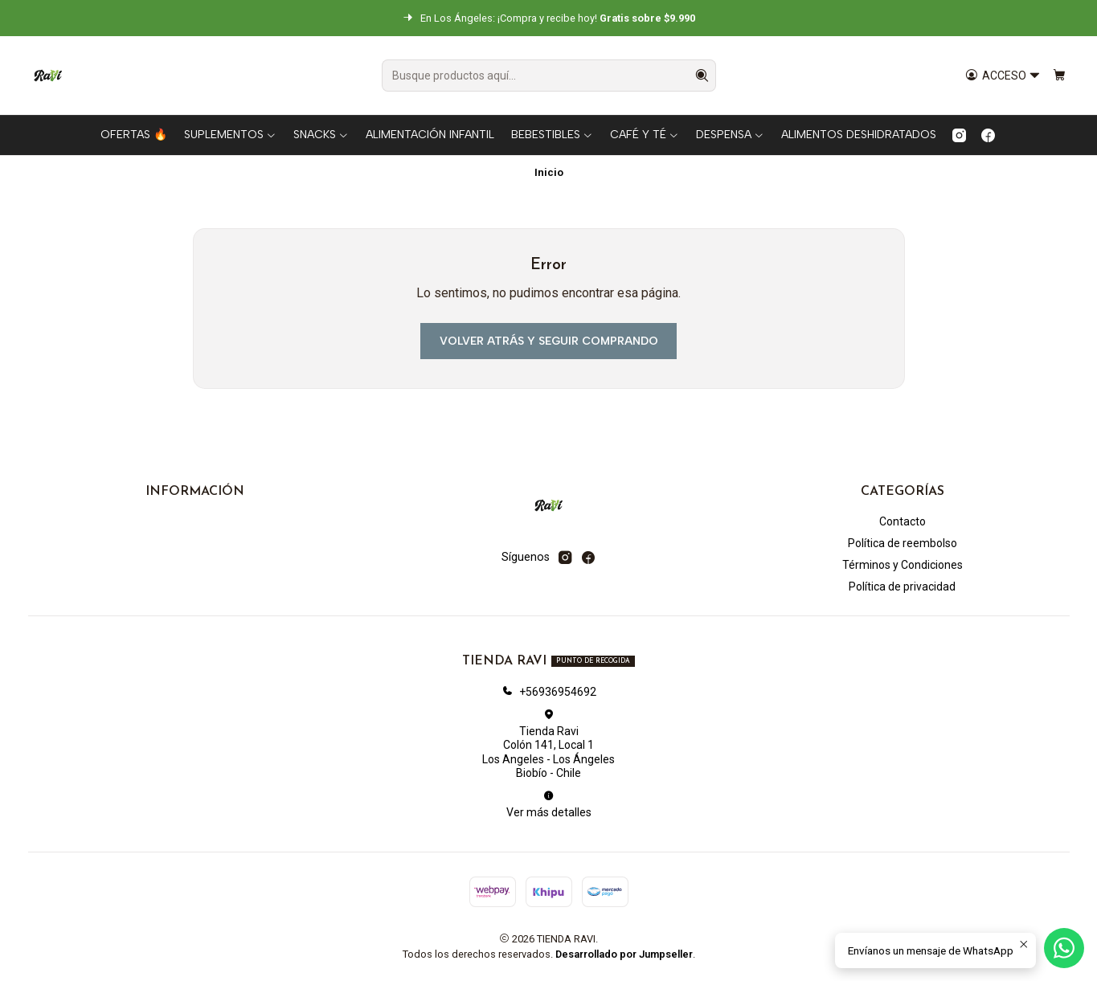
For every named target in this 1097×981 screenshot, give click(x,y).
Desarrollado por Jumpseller (624, 954)
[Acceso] (1003, 76)
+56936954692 (548, 691)
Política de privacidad (902, 586)
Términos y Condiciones (902, 564)
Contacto (902, 521)
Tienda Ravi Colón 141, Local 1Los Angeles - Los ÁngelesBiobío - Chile (548, 744)
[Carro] (1059, 76)
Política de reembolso (902, 543)
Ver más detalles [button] (548, 804)
